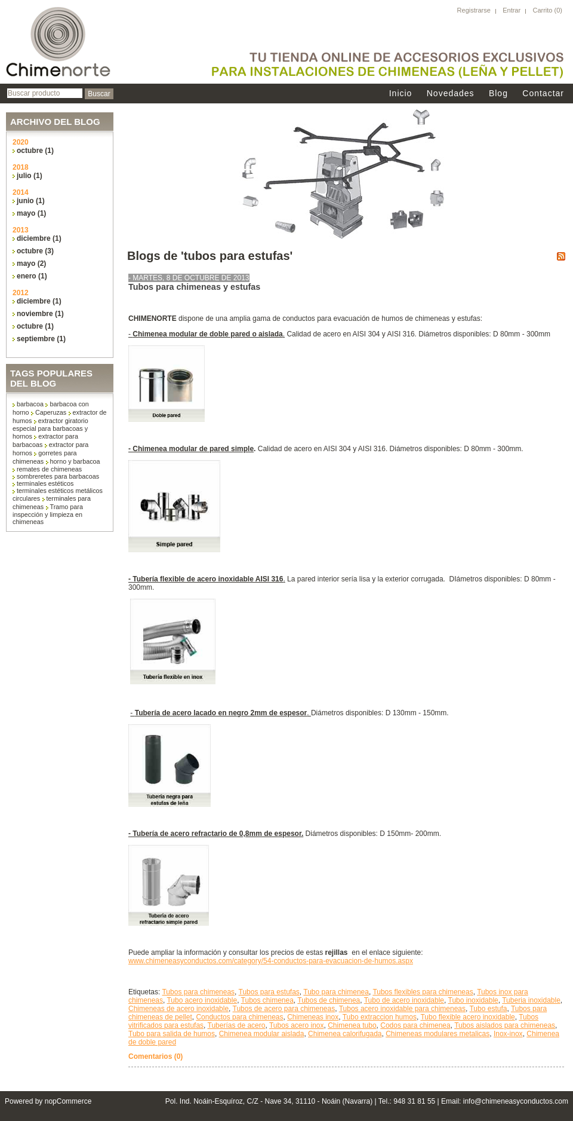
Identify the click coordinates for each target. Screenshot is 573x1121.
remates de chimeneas (49, 469)
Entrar (511, 10)
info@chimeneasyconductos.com (515, 1101)
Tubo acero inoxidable (202, 1000)
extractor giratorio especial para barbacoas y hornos (50, 428)
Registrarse (474, 10)
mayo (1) (31, 213)
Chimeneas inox (312, 1017)
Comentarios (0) (155, 1056)
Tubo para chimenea (336, 992)
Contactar (543, 93)
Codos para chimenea (415, 1025)
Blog (498, 93)
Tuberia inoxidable (531, 1000)
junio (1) (31, 201)
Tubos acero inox (296, 1025)
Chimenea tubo (352, 1025)
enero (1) (32, 276)
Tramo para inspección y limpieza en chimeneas (48, 514)
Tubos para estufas (269, 992)
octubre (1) (35, 150)
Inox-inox (508, 1034)
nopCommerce (68, 1101)
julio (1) (29, 175)
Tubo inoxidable (473, 1000)
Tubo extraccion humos (380, 1017)
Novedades (451, 93)
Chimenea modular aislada (261, 1034)
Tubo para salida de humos (171, 1034)
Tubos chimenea (267, 1000)
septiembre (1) (41, 339)
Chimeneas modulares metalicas (437, 1034)
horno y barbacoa (75, 461)
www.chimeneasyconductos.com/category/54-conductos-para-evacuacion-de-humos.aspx (270, 961)
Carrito (543, 10)
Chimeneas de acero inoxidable (178, 1008)
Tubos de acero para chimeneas (284, 1008)
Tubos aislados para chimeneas (504, 1025)
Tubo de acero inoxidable (404, 1000)
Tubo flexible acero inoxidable (467, 1017)
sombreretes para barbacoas (58, 476)
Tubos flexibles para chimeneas (422, 992)
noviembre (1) (40, 314)
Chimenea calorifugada (344, 1034)
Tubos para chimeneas (198, 992)
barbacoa (30, 404)
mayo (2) (31, 263)
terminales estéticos (45, 483)
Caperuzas (50, 412)
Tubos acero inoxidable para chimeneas (402, 1008)
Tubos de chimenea (328, 1000)
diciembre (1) (39, 238)
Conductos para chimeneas (239, 1017)
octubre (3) (35, 251)
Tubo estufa (488, 1008)
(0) (558, 10)
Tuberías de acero (237, 1025)
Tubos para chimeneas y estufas (194, 287)
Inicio (400, 93)
